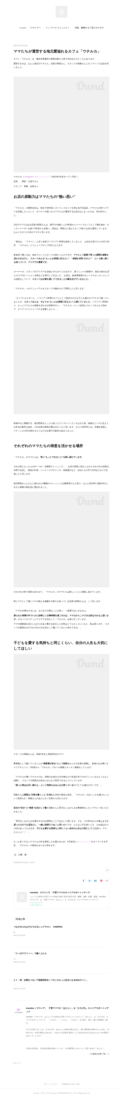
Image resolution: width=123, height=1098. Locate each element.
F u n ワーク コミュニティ (58, 28)
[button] (30, 28)
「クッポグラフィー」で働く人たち (30, 953)
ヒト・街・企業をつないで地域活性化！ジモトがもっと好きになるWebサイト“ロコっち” (55, 980)
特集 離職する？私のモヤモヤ (89, 28)
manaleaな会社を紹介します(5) (24, 862)
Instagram (29, 176)
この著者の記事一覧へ (99, 1054)
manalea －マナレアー (30, 28)
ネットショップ (43, 176)
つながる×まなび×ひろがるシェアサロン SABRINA (38, 927)
